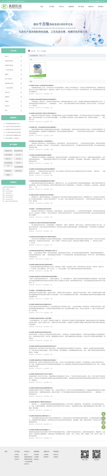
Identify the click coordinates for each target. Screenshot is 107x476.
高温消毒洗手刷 (18, 150)
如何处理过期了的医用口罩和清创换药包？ (46, 113)
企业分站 (93, 1)
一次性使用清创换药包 (38, 78)
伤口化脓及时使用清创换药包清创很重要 (45, 222)
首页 (41, 6)
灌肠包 (8, 174)
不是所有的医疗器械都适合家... (13, 135)
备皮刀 (13, 56)
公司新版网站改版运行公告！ (13, 123)
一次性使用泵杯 (13, 88)
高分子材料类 (13, 79)
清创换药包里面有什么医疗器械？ (43, 318)
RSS (101, 1)
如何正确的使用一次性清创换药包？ (44, 141)
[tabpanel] (53, 28)
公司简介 (16, 454)
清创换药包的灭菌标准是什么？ (43, 416)
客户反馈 (81, 6)
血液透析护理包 (13, 83)
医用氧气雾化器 (13, 65)
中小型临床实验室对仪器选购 (13, 132)
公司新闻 (36, 457)
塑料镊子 (13, 97)
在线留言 (56, 457)
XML (104, 1)
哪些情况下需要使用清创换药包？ (43, 402)
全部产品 (26, 464)
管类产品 (13, 92)
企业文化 (16, 459)
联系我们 (100, 6)
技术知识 (36, 459)
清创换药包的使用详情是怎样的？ (43, 332)
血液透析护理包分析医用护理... (13, 129)
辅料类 (13, 74)
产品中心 (61, 6)
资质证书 (91, 6)
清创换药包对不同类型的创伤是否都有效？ (46, 360)
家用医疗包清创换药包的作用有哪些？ (45, 195)
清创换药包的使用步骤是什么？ (43, 429)
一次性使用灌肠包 (18, 166)
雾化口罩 (8, 158)
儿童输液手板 (8, 150)
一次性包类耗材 (13, 70)
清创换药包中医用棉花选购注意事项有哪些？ (46, 276)
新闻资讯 (71, 6)
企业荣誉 (46, 454)
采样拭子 (13, 106)
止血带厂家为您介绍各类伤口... (13, 126)
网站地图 (97, 1)
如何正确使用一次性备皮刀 (12, 138)
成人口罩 (18, 154)
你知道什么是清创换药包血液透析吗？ (45, 85)
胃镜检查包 (8, 170)
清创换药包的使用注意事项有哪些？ (44, 264)
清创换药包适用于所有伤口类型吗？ (44, 374)
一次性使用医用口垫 (8, 164)
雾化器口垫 (18, 170)
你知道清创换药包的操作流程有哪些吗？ (45, 169)
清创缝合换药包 (13, 61)
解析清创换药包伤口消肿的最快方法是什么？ (46, 250)
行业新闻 (31, 85)
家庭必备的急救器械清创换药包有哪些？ (45, 181)
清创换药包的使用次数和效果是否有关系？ (46, 346)
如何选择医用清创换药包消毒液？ (43, 155)
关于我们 (51, 6)
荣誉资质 (46, 457)
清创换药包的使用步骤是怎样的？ (43, 304)
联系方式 (56, 454)
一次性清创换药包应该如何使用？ (43, 209)
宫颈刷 (13, 101)
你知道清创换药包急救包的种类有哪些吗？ (46, 99)
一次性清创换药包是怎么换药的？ (43, 290)
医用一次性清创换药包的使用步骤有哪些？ (46, 127)
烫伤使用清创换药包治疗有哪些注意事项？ (46, 236)
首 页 (38, 51)
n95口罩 (18, 162)
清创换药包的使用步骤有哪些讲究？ (44, 388)
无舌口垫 (18, 158)
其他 (13, 110)
